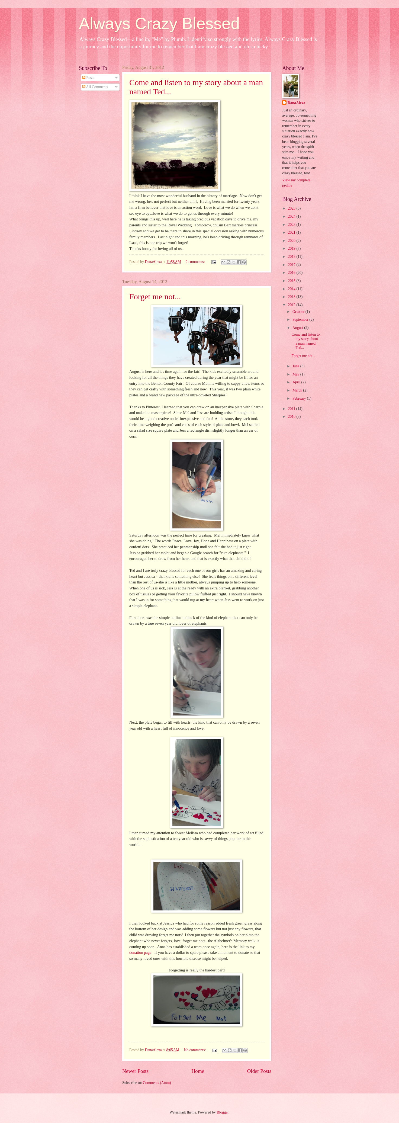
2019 (292, 248)
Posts (88, 78)
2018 (292, 257)
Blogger (223, 1112)
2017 (292, 265)
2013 (292, 297)
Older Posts (259, 1071)
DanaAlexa (296, 103)
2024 (292, 216)
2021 (292, 232)
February (299, 398)
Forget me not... (155, 296)
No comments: (195, 1050)
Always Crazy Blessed (159, 23)
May (296, 374)
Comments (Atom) (157, 1083)
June (296, 366)
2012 (292, 305)
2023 (292, 225)
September (300, 319)
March (297, 390)
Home (197, 1071)
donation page (140, 952)
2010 (292, 417)
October (298, 312)
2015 (292, 281)
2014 (292, 289)
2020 (292, 241)
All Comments (95, 87)
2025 (292, 208)
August (298, 328)
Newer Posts (135, 1071)
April (296, 382)
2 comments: (196, 262)
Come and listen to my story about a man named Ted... (305, 341)
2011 (292, 409)
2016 (292, 273)
